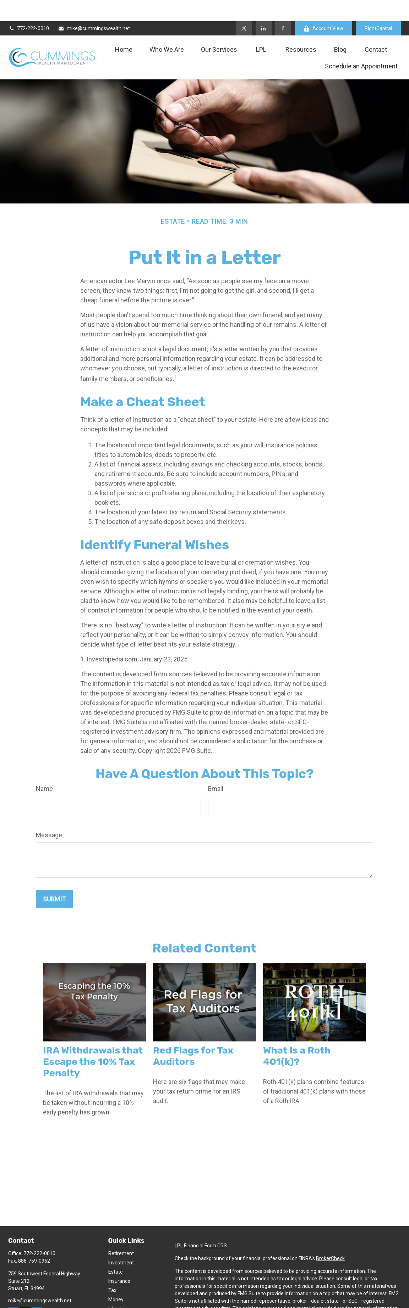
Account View (323, 7)
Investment (121, 1241)
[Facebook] (283, 7)
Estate (115, 1250)
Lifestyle (117, 1287)
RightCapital (378, 7)
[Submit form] (54, 878)
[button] (124, 27)
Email (215, 767)
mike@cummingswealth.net (94, 7)
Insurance (119, 1260)
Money (116, 1278)
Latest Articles (124, 1296)
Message (49, 813)
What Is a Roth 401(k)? (297, 1034)
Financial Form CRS (205, 1224)
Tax (112, 1269)
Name (44, 767)
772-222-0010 (28, 7)
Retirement (121, 1232)
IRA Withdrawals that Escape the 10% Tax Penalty (93, 1040)
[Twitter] (244, 7)
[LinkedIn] (264, 7)
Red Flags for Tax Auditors (193, 1034)
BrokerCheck (330, 1237)
